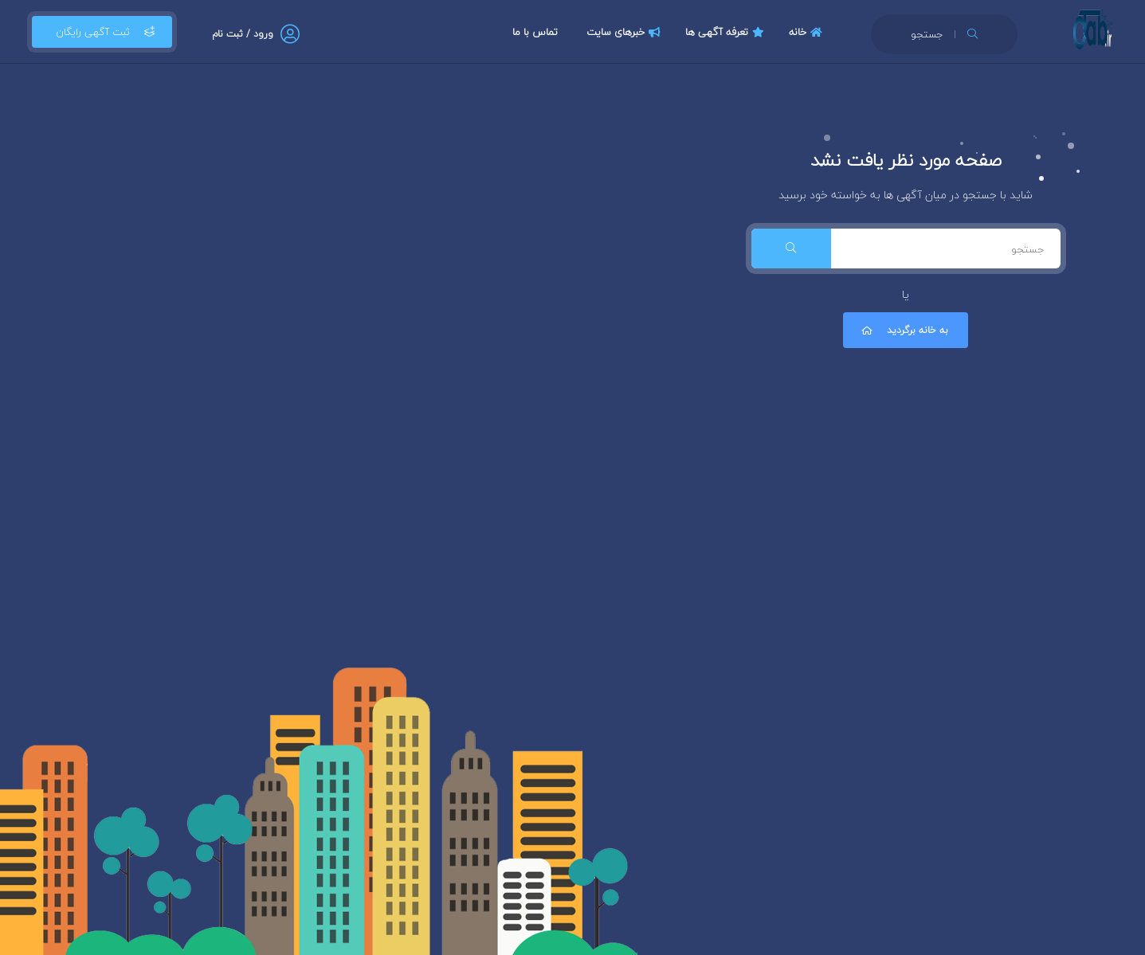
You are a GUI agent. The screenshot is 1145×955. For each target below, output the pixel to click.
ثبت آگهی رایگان (102, 32)
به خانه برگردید (903, 330)
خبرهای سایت (625, 32)
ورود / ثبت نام (242, 33)
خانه (807, 32)
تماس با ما (535, 32)
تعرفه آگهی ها (726, 32)
